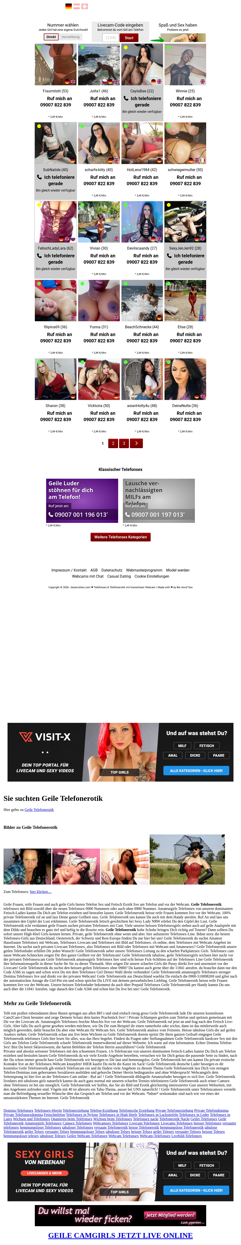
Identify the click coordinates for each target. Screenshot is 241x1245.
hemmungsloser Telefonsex (40, 1127)
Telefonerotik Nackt (174, 1119)
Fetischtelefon (54, 1115)
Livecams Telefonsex (177, 1123)
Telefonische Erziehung (136, 1110)
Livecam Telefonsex (144, 1123)
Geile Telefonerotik (39, 810)
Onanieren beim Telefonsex (71, 1119)
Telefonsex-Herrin (48, 1110)
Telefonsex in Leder (194, 1115)
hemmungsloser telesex (21, 1136)
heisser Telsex (141, 1132)
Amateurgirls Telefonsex (43, 1123)
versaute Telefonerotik (111, 1127)
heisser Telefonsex (207, 1123)
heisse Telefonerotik (144, 1127)
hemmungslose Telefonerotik (182, 1127)
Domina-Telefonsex (18, 1110)
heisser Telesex (213, 1132)
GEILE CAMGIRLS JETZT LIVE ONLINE (120, 1235)
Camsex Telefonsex (77, 1123)
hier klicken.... (41, 892)
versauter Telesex (188, 1132)
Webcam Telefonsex (123, 1136)
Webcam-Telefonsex (155, 1136)
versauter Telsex (57, 1132)
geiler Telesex (163, 1132)
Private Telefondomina (211, 1110)
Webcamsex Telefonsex (111, 1123)
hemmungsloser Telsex (87, 1132)
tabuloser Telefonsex (77, 1127)
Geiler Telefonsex (203, 1119)
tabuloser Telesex (53, 1136)
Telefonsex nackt (146, 1119)
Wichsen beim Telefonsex (112, 1119)
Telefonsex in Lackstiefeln (158, 1115)
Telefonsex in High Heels (118, 1115)
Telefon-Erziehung (104, 1110)
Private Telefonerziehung (174, 1110)
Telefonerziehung (76, 1110)
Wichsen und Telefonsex (31, 1119)
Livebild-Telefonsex (186, 1136)
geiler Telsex (34, 1132)
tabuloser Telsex (118, 1132)
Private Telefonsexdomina (23, 1115)
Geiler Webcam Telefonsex (87, 1136)
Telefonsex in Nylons (82, 1115)
